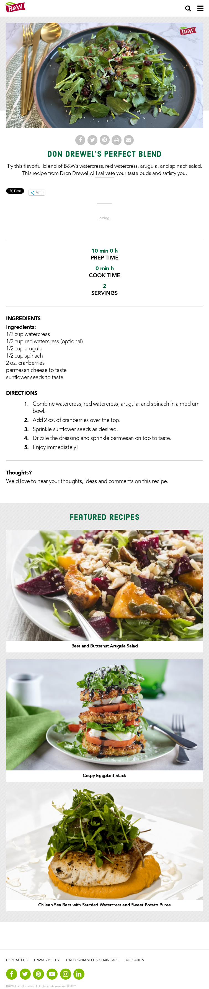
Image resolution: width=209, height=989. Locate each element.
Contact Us (16, 960)
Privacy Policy (47, 960)
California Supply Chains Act (92, 960)
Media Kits (134, 960)
